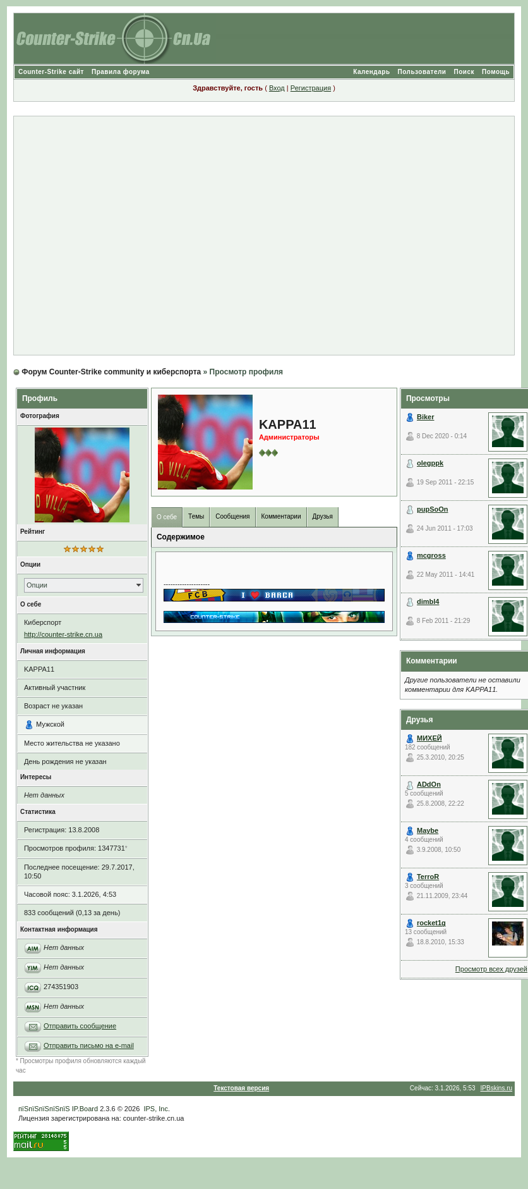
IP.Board (85, 1108)
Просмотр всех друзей (491, 969)
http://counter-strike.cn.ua (63, 634)
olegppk (430, 463)
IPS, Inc (155, 1108)
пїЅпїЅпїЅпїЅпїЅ (44, 1108)
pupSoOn (432, 509)
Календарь (371, 71)
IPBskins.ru (497, 1088)
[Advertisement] (258, 235)
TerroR (428, 876)
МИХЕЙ (429, 738)
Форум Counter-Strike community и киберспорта (111, 371)
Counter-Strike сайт (51, 71)
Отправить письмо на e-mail (89, 1045)
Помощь (496, 71)
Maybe (427, 830)
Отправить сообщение (80, 1026)
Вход (277, 88)
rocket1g (431, 923)
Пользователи (422, 71)
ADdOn (429, 784)
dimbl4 (428, 601)
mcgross (431, 555)
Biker (426, 417)
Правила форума (121, 71)
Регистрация (311, 88)
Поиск (463, 71)
